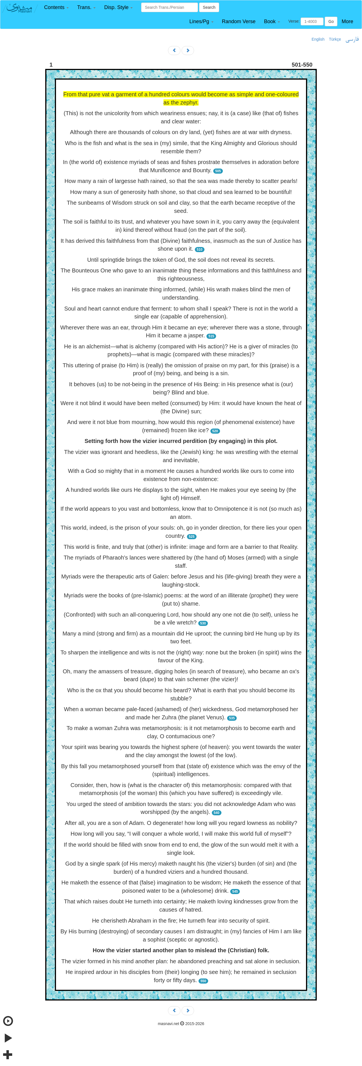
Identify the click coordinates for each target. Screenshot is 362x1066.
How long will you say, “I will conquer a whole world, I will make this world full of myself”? (180, 834)
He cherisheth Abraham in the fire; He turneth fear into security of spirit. (181, 921)
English (318, 39)
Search (209, 7)
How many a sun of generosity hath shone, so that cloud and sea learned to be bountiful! (181, 192)
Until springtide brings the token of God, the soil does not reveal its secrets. (181, 260)
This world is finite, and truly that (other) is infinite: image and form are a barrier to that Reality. (181, 547)
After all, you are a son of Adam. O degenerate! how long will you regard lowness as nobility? (181, 823)
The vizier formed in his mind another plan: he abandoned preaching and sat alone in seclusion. (181, 961)
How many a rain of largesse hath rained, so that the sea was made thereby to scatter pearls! (181, 181)
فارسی (352, 39)
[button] (56, 7)
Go (331, 21)
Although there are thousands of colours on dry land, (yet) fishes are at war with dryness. (181, 132)
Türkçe (335, 39)
